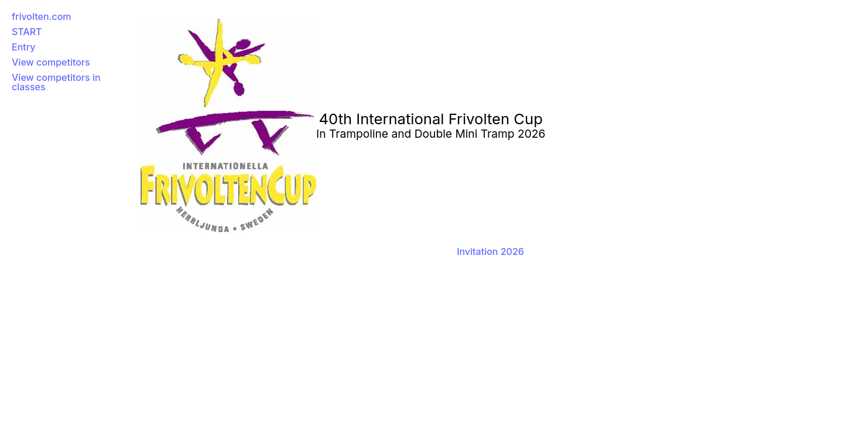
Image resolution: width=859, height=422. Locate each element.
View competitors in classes (56, 82)
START (27, 32)
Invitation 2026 (490, 251)
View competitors (51, 62)
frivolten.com (41, 16)
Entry (23, 47)
